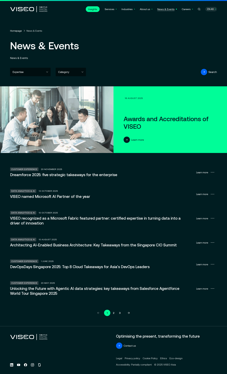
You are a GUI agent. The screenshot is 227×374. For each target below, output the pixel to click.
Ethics (163, 358)
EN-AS (210, 9)
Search (209, 72)
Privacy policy (132, 358)
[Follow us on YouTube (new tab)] (18, 364)
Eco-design (176, 358)
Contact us (126, 345)
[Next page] (128, 313)
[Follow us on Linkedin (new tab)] (11, 364)
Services (109, 9)
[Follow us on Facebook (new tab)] (25, 364)
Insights (92, 9)
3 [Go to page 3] (120, 312)
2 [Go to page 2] (113, 312)
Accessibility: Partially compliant (134, 364)
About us (145, 9)
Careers (186, 9)
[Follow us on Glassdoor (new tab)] (39, 364)
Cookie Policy (150, 358)
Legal (119, 358)
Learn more (134, 140)
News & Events (166, 9)
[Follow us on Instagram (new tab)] (32, 364)
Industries (127, 9)
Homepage (16, 30)
